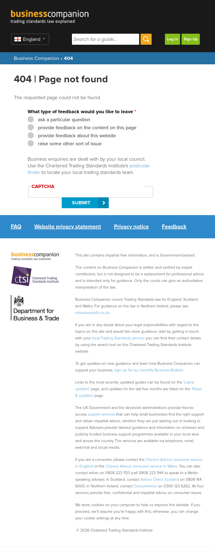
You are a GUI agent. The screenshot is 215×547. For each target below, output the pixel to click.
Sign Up (191, 39)
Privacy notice (131, 226)
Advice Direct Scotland (160, 479)
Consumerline (145, 486)
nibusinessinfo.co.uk (92, 312)
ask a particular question (63, 120)
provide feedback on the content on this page (86, 128)
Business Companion (36, 58)
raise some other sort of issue (69, 144)
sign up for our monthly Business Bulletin (148, 370)
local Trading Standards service (118, 338)
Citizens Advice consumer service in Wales (141, 466)
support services (101, 414)
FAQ (16, 226)
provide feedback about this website (76, 136)
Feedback (174, 226)
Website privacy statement (67, 226)
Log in (172, 39)
